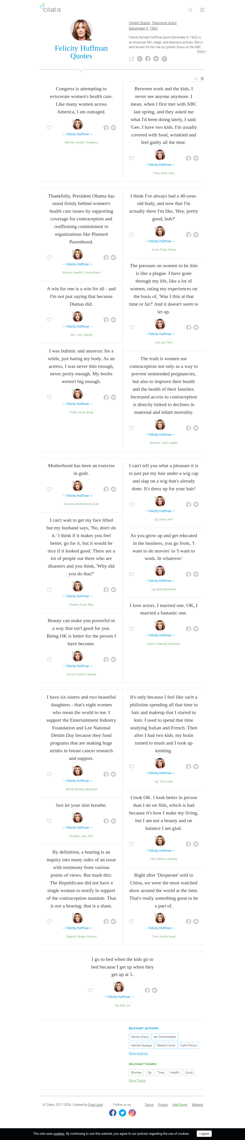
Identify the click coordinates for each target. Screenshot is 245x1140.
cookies (58, 1133)
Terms (149, 1105)
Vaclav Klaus (140, 1038)
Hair (170, 520)
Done (162, 520)
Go (128, 1006)
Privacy (163, 1105)
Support (71, 937)
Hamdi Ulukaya (141, 1046)
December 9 (138, 29)
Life (157, 343)
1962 (154, 29)
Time (156, 174)
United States (139, 24)
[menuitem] (196, 79)
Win (72, 335)
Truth (164, 443)
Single (81, 937)
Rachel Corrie (166, 1046)
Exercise (69, 505)
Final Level (95, 1105)
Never (81, 413)
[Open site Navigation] (202, 10)
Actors (151, 644)
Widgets (197, 1105)
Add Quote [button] (180, 1105)
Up (163, 343)
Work (164, 174)
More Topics (137, 1081)
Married (162, 644)
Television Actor (164, 24)
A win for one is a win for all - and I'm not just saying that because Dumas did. (81, 297)
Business (170, 590)
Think (163, 250)
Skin (90, 837)
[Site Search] (190, 10)
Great (171, 937)
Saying (88, 335)
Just (79, 335)
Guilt (96, 505)
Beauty (91, 675)
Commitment (91, 273)
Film (153, 860)
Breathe (74, 837)
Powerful (80, 675)
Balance (162, 860)
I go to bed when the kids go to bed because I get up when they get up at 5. (122, 967)
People (73, 605)
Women (70, 143)
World (69, 790)
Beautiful (91, 790)
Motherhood (84, 505)
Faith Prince (188, 1046)
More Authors (138, 1054)
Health (80, 143)
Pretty (73, 413)
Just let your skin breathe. (81, 806)
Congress (92, 143)
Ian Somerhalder (165, 1038)
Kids (171, 174)
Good (155, 250)
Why (90, 605)
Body (90, 413)
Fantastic (174, 644)
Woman (92, 937)
